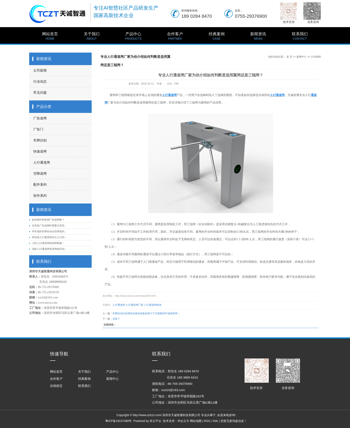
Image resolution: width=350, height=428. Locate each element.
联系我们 (300, 36)
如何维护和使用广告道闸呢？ (48, 219)
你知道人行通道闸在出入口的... (49, 237)
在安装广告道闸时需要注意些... (49, 225)
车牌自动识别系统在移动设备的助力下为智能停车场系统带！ (146, 313)
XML (215, 421)
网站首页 (50, 36)
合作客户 (175, 36)
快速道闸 (40, 151)
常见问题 (40, 92)
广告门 (38, 129)
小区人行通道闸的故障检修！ (48, 243)
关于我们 (91, 36)
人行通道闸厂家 (134, 304)
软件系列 (40, 195)
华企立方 (183, 421)
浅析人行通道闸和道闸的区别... (49, 248)
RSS (207, 421)
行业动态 (40, 81)
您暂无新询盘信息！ (234, 421)
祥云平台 (155, 421)
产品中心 (133, 36)
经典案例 (217, 36)
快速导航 (59, 353)
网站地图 (196, 421)
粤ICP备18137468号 (118, 421)
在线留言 (56, 386)
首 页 (289, 56)
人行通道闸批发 (152, 304)
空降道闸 (40, 173)
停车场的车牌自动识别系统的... (49, 231)
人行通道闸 (41, 162)
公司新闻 (40, 70)
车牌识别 (40, 140)
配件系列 (40, 184)
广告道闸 (40, 118)
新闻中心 (301, 56)
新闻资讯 (258, 36)
